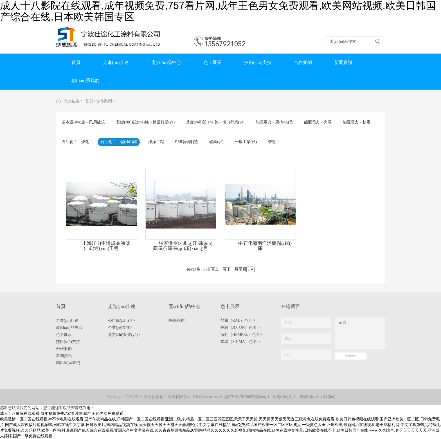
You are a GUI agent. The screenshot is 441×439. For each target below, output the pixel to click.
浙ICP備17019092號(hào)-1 (246, 397)
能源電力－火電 (318, 122)
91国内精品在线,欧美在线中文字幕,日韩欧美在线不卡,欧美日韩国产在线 (305, 430)
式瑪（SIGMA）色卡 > (240, 342)
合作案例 (303, 62)
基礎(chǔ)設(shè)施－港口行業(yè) (215, 122)
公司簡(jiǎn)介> (121, 320)
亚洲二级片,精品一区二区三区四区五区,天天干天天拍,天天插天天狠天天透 (229, 419)
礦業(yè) (216, 142)
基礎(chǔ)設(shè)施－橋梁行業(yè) (145, 122)
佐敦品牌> (177, 320)
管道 (272, 142)
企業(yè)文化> (120, 327)
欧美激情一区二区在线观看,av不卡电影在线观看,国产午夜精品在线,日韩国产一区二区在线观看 (82, 419)
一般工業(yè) (246, 142)
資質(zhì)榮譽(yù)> (124, 334)
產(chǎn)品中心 (166, 62)
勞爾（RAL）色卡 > (237, 320)
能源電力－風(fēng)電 (274, 122)
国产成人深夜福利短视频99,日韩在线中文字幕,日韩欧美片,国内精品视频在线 (71, 425)
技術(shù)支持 (257, 62)
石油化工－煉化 (75, 142)
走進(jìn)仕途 (116, 62)
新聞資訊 (343, 62)
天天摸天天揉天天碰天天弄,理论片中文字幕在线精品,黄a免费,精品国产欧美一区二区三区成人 (220, 425)
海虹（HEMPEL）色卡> (241, 334)
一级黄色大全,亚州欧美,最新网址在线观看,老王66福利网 (351, 425)
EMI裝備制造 (186, 142)
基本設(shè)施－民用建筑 (83, 122)
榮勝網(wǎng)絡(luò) (317, 397)
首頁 (75, 62)
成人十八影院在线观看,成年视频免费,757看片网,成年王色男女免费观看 (61, 413)
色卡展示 (213, 62)
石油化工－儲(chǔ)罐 (118, 142)
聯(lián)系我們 (85, 80)
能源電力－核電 (356, 122)
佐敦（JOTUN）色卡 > (240, 327)
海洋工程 (156, 142)
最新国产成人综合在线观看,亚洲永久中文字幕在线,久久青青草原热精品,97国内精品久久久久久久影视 (154, 430)
